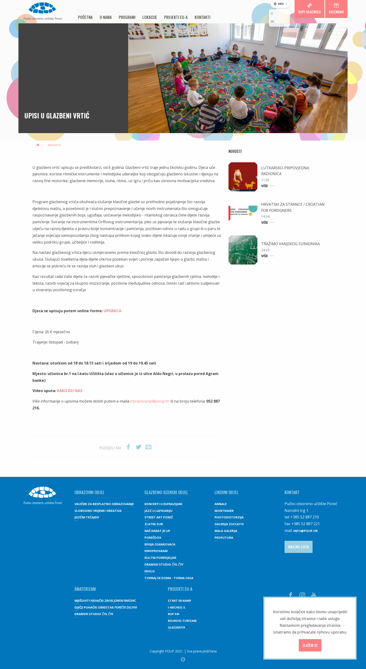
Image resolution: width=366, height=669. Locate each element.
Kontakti (202, 17)
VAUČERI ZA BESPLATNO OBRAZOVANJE (104, 504)
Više (266, 186)
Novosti (54, 145)
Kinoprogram (156, 551)
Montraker (224, 511)
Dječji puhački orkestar (105, 607)
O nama (106, 17)
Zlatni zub (153, 524)
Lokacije (149, 17)
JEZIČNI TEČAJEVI (86, 517)
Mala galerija (226, 531)
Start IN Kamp (179, 600)
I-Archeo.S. (177, 607)
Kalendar (336, 8)
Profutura (224, 537)
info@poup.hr (305, 531)
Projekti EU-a (176, 17)
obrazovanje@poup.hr (149, 401)
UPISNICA (112, 310)
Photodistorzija (229, 517)
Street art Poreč (158, 517)
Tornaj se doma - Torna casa (168, 578)
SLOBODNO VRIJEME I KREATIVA (98, 511)
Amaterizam (85, 589)
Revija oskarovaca (159, 544)
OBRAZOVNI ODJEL (89, 492)
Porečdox (152, 537)
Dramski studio (163, 564)
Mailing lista (298, 546)
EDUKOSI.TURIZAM (182, 621)
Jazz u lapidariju (158, 511)
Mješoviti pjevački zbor (105, 600)
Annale (221, 504)
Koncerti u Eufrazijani (163, 504)
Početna (85, 17)
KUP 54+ (174, 614)
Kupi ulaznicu (309, 8)
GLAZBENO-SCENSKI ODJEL (166, 492)
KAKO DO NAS (69, 390)
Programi (127, 17)
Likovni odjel (227, 492)
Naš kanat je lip (157, 531)
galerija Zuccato (229, 524)
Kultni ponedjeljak (160, 558)
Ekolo (149, 571)
